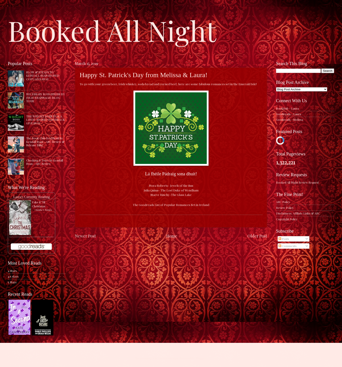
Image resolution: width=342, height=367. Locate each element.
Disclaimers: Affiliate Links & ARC (298, 213)
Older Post (257, 236)
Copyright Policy (286, 219)
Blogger (201, 358)
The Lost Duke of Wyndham (179, 190)
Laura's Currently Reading (31, 197)
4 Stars (12, 271)
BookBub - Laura (287, 108)
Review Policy (284, 208)
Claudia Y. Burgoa (43, 209)
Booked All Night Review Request (297, 182)
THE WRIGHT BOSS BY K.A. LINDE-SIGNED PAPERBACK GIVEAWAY (45, 119)
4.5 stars (13, 276)
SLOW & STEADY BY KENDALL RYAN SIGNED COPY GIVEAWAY (42, 75)
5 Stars (12, 282)
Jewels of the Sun (181, 185)
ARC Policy (283, 202)
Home (171, 236)
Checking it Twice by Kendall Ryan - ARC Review (44, 161)
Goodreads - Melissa (289, 119)
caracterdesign (168, 358)
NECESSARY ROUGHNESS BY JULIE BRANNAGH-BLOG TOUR (45, 97)
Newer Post (85, 236)
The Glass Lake (181, 195)
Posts (284, 239)
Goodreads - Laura (288, 114)
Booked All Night (112, 30)
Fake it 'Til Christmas (38, 204)
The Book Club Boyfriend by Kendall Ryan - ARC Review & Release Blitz (45, 141)
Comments (288, 246)
